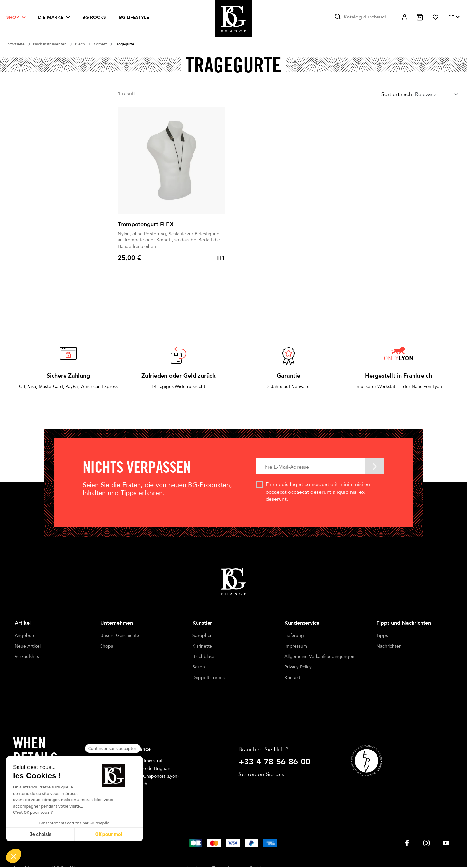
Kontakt (292, 678)
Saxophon (202, 635)
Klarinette (202, 646)
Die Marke (51, 17)
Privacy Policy (298, 667)
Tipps (382, 635)
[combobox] (437, 94)
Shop (12, 17)
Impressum (295, 646)
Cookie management (269, 844)
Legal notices (190, 844)
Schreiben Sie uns (261, 750)
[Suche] (363, 17)
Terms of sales (226, 844)
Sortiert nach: (397, 94)
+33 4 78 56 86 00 (274, 737)
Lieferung (294, 635)
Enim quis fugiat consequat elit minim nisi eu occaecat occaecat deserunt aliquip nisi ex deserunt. (318, 492)
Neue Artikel (28, 646)
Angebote (25, 635)
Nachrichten (389, 646)
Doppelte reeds (208, 678)
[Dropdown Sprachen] (453, 17)
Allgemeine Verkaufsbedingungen (319, 656)
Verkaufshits (27, 656)
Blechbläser (204, 656)
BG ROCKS (94, 17)
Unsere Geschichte (119, 635)
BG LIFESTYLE (134, 17)
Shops (106, 646)
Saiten (198, 667)
